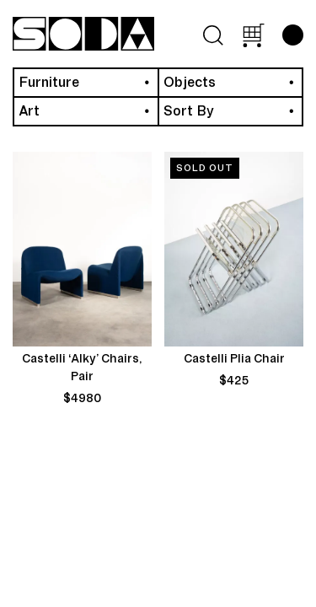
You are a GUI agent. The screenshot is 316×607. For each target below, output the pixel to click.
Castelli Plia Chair (234, 359)
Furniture (49, 82)
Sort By (188, 111)
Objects (189, 82)
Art (29, 111)
